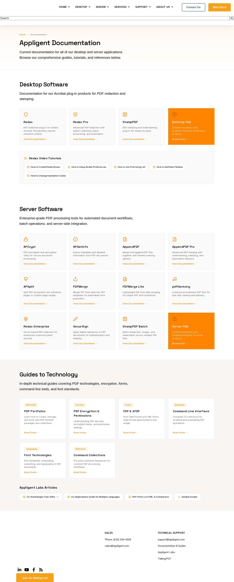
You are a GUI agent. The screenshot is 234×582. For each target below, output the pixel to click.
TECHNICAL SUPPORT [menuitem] (171, 533)
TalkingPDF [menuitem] (164, 558)
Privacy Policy (71, 578)
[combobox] (115, 18)
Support (141, 7)
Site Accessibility (90, 578)
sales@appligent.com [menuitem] (117, 545)
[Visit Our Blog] (41, 547)
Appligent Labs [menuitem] (166, 552)
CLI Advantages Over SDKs (40, 496)
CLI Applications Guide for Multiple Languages (93, 496)
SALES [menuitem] (109, 533)
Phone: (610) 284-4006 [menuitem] (118, 539)
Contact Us (193, 7)
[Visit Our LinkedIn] (19, 547)
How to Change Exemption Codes (46, 175)
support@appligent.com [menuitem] (171, 539)
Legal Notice (55, 578)
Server (101, 7)
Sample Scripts (187, 496)
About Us (163, 7)
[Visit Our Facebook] (34, 547)
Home (63, 7)
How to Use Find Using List (129, 167)
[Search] (232, 18)
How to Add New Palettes (168, 167)
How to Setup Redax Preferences (87, 167)
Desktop (81, 7)
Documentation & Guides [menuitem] (172, 545)
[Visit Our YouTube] (26, 547)
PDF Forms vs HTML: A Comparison (149, 496)
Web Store (219, 7)
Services (120, 7)
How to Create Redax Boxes (43, 167)
